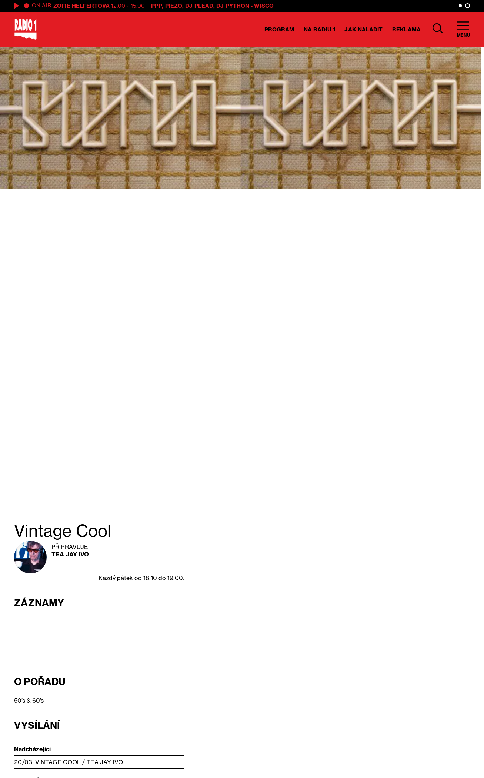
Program (279, 29)
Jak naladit (363, 29)
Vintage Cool (58, 762)
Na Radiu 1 (319, 29)
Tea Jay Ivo (70, 554)
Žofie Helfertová (81, 5)
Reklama (406, 29)
